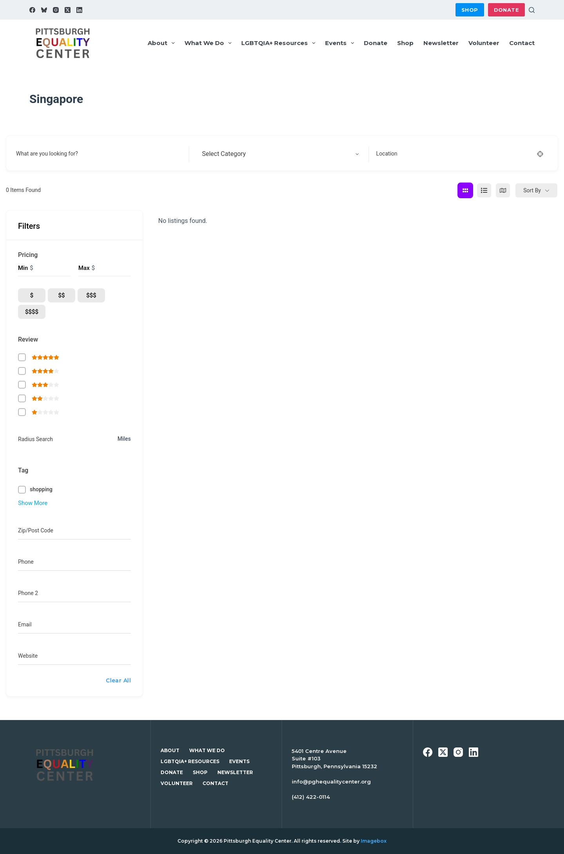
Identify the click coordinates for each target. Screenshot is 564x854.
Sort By (532, 190)
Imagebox (374, 841)
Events (341, 43)
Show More (32, 503)
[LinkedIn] (79, 10)
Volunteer (483, 43)
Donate (506, 10)
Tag (23, 470)
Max (84, 267)
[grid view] (465, 190)
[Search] (532, 10)
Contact (522, 43)
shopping (41, 489)
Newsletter (441, 43)
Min (23, 267)
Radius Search (35, 439)
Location (386, 153)
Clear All (118, 680)
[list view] (484, 190)
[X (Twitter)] (67, 10)
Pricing (28, 255)
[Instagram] (56, 10)
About (163, 43)
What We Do (209, 43)
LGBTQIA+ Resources (279, 43)
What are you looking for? (47, 153)
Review (28, 339)
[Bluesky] (44, 10)
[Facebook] (32, 10)
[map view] (503, 190)
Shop (469, 10)
